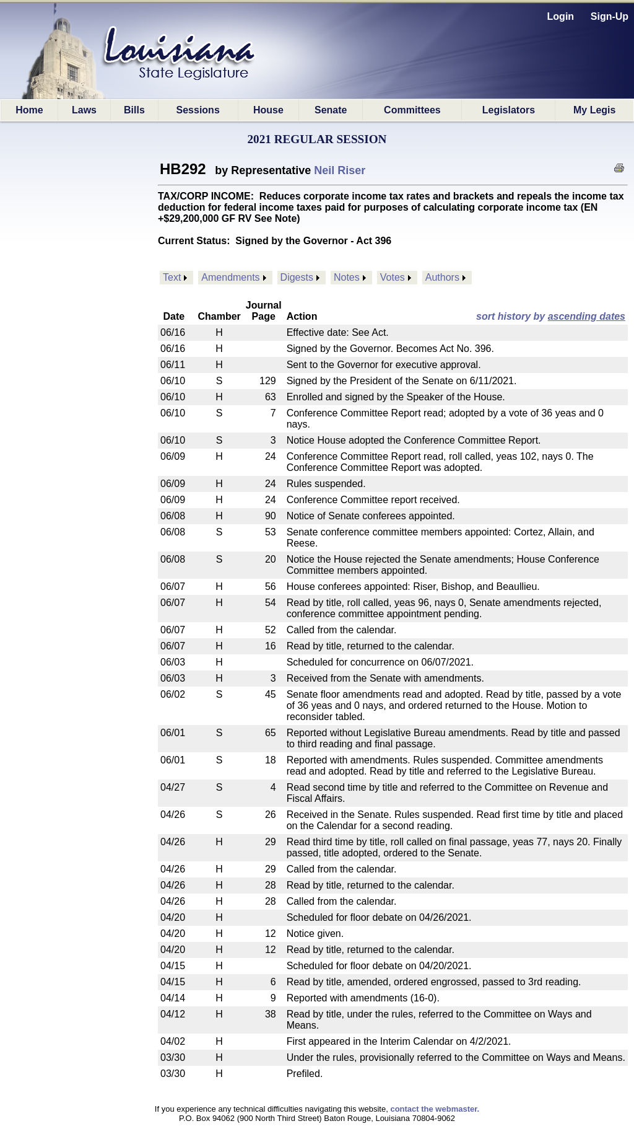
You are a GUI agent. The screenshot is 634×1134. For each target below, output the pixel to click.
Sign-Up (609, 16)
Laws (84, 110)
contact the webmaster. (434, 1109)
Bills (134, 110)
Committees (412, 110)
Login (561, 16)
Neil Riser (339, 170)
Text (172, 277)
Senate (331, 110)
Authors (442, 277)
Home (29, 110)
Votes (392, 277)
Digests (296, 277)
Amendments (230, 277)
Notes (347, 277)
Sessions (198, 110)
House (268, 110)
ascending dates (586, 316)
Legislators (508, 110)
